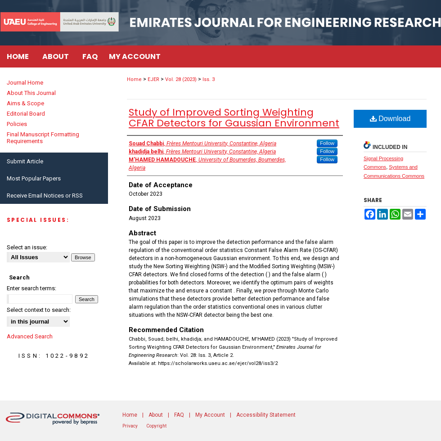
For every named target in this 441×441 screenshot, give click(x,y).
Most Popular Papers (34, 178)
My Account (210, 415)
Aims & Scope (25, 103)
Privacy (130, 425)
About (155, 415)
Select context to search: (39, 309)
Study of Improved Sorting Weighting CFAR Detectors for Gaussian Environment (234, 117)
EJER (153, 79)
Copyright (156, 425)
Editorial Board (26, 113)
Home (134, 79)
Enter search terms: (31, 288)
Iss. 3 (208, 79)
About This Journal (31, 93)
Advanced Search (30, 336)
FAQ (179, 415)
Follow (327, 143)
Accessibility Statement (266, 415)
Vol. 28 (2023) (181, 79)
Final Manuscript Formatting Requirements (43, 137)
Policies (17, 124)
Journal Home (25, 82)
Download (390, 118)
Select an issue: (27, 247)
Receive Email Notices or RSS (45, 195)
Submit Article (25, 161)
